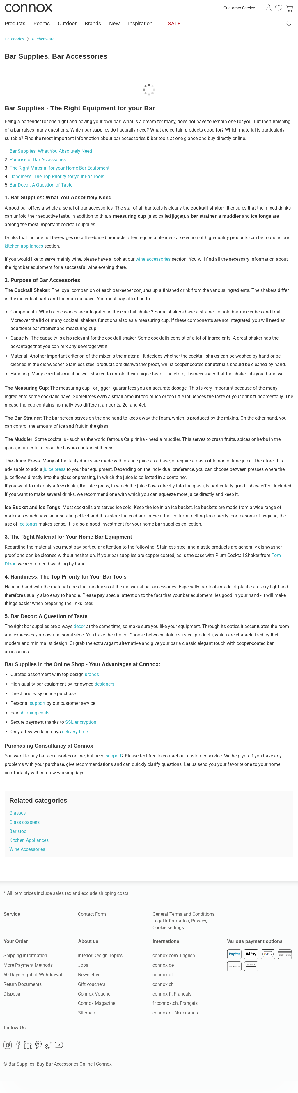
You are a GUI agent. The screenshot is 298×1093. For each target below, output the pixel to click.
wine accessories (153, 271)
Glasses (17, 824)
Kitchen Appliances (29, 852)
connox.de (163, 977)
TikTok (49, 1057)
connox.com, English (173, 967)
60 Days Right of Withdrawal (32, 986)
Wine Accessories (27, 861)
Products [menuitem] (15, 23)
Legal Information (170, 932)
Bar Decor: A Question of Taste (41, 196)
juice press (54, 481)
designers (104, 695)
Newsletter (89, 986)
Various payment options (253, 953)
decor (79, 638)
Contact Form (92, 926)
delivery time (75, 743)
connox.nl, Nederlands (175, 1024)
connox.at (162, 986)
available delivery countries (224, 37)
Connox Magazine (96, 1015)
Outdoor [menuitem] (67, 23)
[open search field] (289, 24)
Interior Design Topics (100, 967)
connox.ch (163, 996)
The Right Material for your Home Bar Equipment (59, 179)
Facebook (18, 1057)
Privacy (198, 932)
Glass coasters (24, 834)
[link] (289, 7)
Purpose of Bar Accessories (38, 171)
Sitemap (86, 1024)
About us (87, 953)
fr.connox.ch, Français (175, 1015)
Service (11, 926)
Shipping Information (25, 967)
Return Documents (22, 996)
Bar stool (18, 843)
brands (92, 686)
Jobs (83, 977)
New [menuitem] (114, 23)
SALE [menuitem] (174, 23)
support (37, 715)
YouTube (59, 1057)
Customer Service (239, 8)
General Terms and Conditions (183, 926)
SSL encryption (80, 734)
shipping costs (34, 724)
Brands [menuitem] (93, 23)
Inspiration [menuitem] (140, 23)
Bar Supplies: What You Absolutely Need (51, 163)
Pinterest (38, 1057)
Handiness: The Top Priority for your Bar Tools (57, 188)
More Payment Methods (28, 977)
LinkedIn (28, 1057)
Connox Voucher (95, 1005)
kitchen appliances (24, 257)
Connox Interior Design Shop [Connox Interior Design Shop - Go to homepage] (29, 7)
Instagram (7, 1057)
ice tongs (28, 535)
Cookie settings (168, 939)
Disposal (12, 1005)
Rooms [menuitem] (41, 23)
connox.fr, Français (171, 1005)
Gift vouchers (91, 996)
